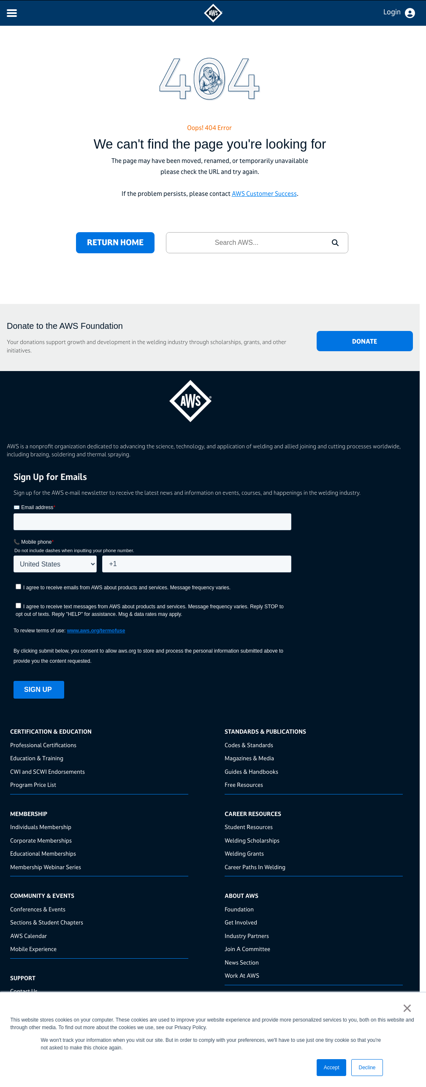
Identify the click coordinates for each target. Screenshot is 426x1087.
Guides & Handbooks (251, 771)
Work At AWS (242, 975)
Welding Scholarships (252, 840)
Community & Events (42, 895)
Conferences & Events (37, 909)
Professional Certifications (43, 744)
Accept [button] (331, 1068)
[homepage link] (209, 397)
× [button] (407, 1008)
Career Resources (253, 813)
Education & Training (36, 758)
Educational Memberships (43, 853)
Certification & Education (51, 731)
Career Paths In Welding (255, 866)
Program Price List (33, 784)
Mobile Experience (33, 948)
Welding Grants (244, 853)
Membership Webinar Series (45, 866)
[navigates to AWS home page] (213, 20)
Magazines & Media (249, 758)
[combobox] (244, 243)
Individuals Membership (40, 826)
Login (392, 12)
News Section (242, 962)
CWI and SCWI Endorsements (47, 771)
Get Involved (241, 922)
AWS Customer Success (264, 194)
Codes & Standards (249, 744)
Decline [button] (366, 1068)
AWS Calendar (28, 935)
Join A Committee (247, 948)
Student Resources (249, 826)
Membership (28, 813)
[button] (335, 243)
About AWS (241, 895)
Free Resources (244, 784)
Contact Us (24, 991)
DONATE (364, 341)
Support (22, 977)
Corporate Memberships (41, 840)
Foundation (239, 909)
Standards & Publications (265, 731)
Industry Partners (247, 935)
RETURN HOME (115, 242)
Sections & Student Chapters (46, 922)
